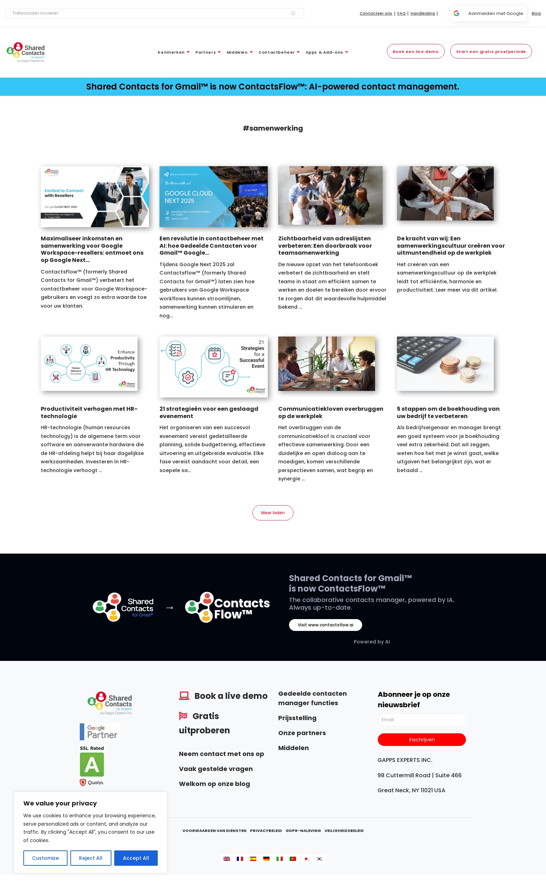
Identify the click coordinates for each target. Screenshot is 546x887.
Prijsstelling (297, 719)
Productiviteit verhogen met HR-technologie (89, 412)
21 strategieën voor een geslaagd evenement (208, 412)
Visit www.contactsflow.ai (325, 626)
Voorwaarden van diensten (214, 832)
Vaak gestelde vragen (216, 770)
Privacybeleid (266, 832)
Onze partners (302, 734)
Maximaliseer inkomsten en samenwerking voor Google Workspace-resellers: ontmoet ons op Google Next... (92, 249)
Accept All (136, 858)
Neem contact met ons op (221, 755)
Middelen (293, 749)
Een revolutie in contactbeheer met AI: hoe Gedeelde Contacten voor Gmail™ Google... (211, 245)
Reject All (90, 858)
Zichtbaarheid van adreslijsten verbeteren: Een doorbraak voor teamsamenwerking (325, 245)
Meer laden (273, 513)
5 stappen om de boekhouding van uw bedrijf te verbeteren (448, 412)
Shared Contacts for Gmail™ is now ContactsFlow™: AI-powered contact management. (272, 86)
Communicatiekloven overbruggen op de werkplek (330, 412)
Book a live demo (231, 697)
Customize (45, 858)
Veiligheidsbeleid (344, 832)
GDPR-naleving (303, 832)
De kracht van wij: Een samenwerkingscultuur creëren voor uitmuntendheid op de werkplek (451, 245)
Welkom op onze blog (214, 785)
